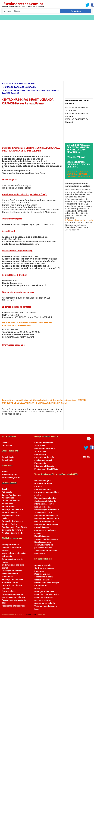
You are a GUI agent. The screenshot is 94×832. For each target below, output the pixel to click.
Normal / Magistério (11, 477)
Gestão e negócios (43, 580)
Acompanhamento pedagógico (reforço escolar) (11, 547)
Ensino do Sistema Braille (46, 516)
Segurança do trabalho (44, 603)
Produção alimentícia (44, 591)
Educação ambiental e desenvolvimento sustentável (12, 574)
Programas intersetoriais (13, 606)
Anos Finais (7, 460)
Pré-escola (7, 446)
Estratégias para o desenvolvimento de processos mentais (43, 545)
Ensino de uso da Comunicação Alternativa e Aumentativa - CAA (46, 510)
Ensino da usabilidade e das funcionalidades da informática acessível (45, 501)
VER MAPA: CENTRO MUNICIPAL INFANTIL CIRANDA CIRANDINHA (29, 324)
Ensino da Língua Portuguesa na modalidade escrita (46, 492)
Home (86, 456)
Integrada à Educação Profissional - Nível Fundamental (44, 460)
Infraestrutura (40, 586)
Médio (5, 472)
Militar (37, 589)
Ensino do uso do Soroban (46, 524)
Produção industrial (43, 597)
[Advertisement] (28, 49)
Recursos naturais (42, 600)
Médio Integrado (9, 474)
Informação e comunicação (46, 583)
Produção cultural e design (46, 594)
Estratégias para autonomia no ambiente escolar (45, 530)
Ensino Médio (8, 507)
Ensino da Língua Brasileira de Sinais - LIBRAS (43, 483)
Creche (5, 443)
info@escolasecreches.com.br (79, 220)
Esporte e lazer (9, 591)
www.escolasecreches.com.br (12, 615)
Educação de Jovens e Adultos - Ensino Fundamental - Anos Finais (14, 524)
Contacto (41, 615)
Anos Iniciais (8, 457)
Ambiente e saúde (42, 565)
